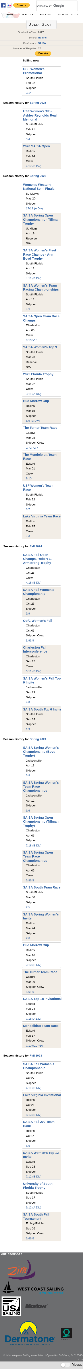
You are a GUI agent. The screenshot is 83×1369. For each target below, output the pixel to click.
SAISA (42, 43)
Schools (28, 14)
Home (10, 14)
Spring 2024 (38, 739)
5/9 (28, 613)
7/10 (29, 1045)
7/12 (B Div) (33, 1176)
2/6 (28, 938)
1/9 (28, 729)
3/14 (29, 92)
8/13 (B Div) (33, 1114)
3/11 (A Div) (33, 394)
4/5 (28, 309)
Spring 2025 (38, 176)
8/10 (29, 340)
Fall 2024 (36, 546)
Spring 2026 (38, 102)
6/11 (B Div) (33, 671)
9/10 (29, 478)
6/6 (28, 810)
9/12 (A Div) (33, 1207)
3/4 (28, 139)
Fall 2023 (36, 1055)
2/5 (28, 907)
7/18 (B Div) (33, 845)
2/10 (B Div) (33, 965)
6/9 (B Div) (33, 420)
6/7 (28, 509)
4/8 (28, 702)
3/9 (28, 640)
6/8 (28, 775)
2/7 (28, 447)
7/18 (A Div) (33, 1018)
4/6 (28, 536)
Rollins (45, 14)
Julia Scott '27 (68, 14)
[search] (52, 5)
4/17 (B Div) (33, 166)
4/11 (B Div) (33, 278)
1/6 (28, 992)
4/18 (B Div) (33, 582)
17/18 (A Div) (34, 208)
